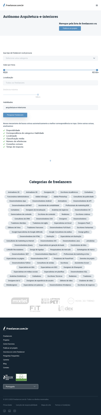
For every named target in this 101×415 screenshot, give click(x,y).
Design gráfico (83, 232)
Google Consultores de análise (60, 232)
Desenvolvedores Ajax (17, 201)
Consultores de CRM (22, 219)
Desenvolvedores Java (71, 241)
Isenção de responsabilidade (26, 405)
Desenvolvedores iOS (48, 241)
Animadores (62, 201)
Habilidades (8, 102)
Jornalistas (90, 241)
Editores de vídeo (66, 281)
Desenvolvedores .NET (20, 254)
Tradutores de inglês (40, 223)
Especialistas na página (15, 258)
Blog (4, 364)
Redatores (65, 214)
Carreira (6, 360)
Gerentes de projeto (87, 258)
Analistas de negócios (60, 210)
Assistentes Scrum (82, 263)
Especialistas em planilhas (54, 272)
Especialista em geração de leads (51, 245)
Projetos (6, 340)
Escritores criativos (83, 214)
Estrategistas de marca (85, 250)
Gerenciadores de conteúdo (21, 214)
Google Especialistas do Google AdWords (27, 232)
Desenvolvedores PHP (39, 258)
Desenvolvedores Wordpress (60, 285)
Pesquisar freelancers (15, 115)
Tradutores (87, 276)
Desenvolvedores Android (41, 201)
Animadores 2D (13, 192)
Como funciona (8, 344)
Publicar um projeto (70, 28)
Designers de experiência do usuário (40, 281)
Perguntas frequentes (11, 356)
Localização (8, 78)
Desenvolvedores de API (82, 201)
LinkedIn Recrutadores (15, 250)
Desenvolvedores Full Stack (60, 227)
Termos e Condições (62, 405)
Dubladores (36, 276)
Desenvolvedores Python (21, 263)
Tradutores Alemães (18, 223)
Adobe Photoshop (60, 197)
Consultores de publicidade (84, 197)
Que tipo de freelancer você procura (17, 53)
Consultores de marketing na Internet (20, 241)
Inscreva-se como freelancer (14, 352)
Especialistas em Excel (62, 223)
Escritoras (64, 263)
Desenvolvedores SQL (79, 272)
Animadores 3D (31, 192)
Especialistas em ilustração (71, 236)
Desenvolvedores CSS (44, 219)
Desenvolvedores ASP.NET (22, 205)
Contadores (88, 192)
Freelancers (7, 336)
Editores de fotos (14, 227)
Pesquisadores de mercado (60, 250)
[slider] (4, 70)
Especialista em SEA (26, 267)
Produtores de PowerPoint (63, 258)
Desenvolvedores (80, 219)
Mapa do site (46, 405)
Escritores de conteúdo (46, 214)
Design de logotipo (37, 250)
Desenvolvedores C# (82, 210)
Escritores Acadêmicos (69, 192)
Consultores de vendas (45, 263)
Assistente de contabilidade (48, 205)
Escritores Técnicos (55, 276)
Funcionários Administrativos (18, 197)
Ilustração (50, 236)
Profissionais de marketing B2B (77, 205)
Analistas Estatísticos (18, 276)
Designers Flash (84, 223)
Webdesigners (11, 285)
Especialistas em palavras (33, 285)
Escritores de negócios (86, 285)
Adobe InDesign (41, 197)
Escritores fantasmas (85, 227)
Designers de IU (14, 281)
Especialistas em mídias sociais (26, 272)
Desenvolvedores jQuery (24, 245)
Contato (6, 368)
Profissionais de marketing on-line (76, 254)
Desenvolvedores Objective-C (46, 254)
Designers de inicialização (35, 210)
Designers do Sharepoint (73, 267)
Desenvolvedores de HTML (30, 236)
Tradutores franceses (35, 227)
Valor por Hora (9, 65)
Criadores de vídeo (86, 281)
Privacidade (7, 405)
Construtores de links (78, 245)
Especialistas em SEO (49, 267)
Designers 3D (49, 192)
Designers (63, 219)
